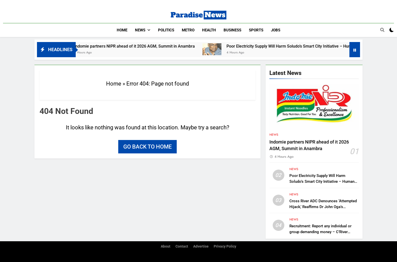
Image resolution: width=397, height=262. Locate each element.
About (165, 246)
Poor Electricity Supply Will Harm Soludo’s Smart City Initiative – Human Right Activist (309, 46)
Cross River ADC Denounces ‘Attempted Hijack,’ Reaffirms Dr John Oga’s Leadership (323, 207)
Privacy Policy (225, 246)
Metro (188, 30)
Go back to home (147, 147)
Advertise (201, 246)
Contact (181, 246)
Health (209, 30)
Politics (166, 30)
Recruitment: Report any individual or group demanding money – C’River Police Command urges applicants (320, 232)
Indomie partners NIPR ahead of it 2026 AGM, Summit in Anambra (140, 46)
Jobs (275, 30)
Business (232, 30)
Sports (256, 30)
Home (122, 30)
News (140, 30)
